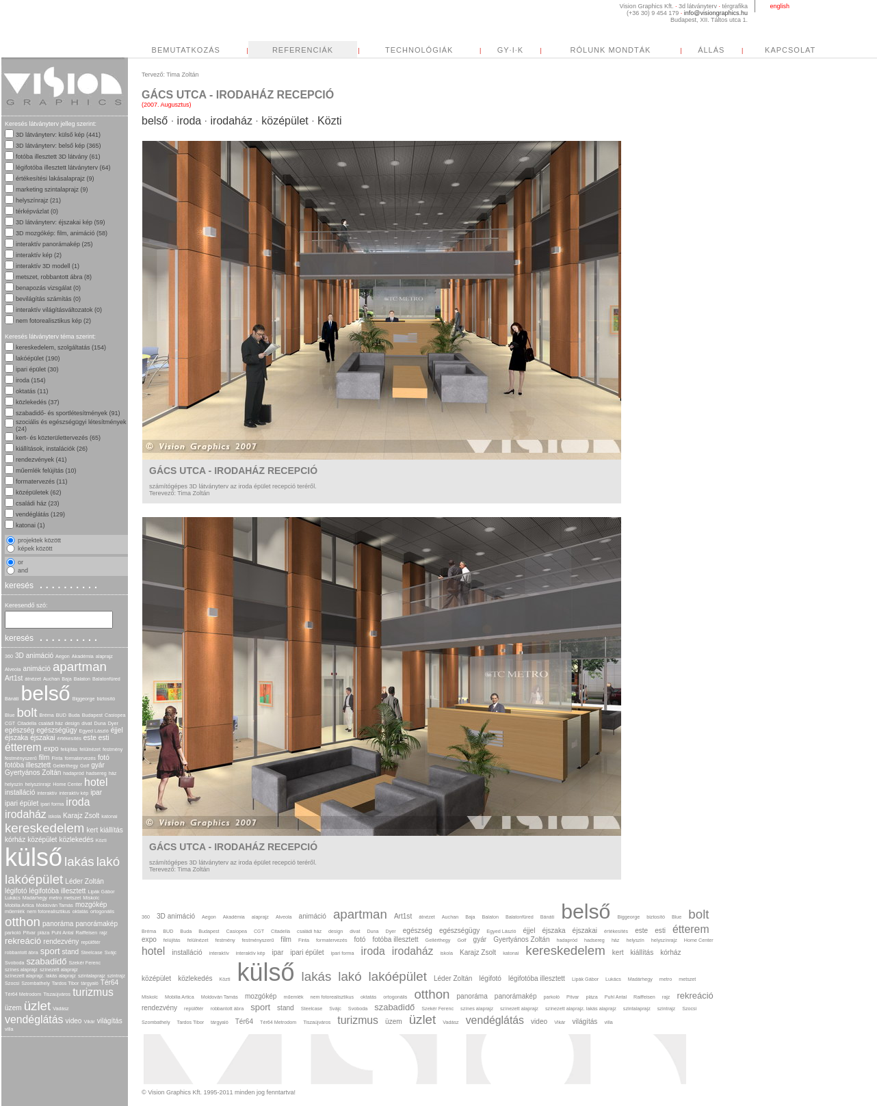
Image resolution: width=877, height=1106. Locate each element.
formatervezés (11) (42, 481)
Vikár (88, 1021)
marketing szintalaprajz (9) (52, 189)
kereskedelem (44, 828)
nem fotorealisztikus (48, 911)
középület (42, 839)
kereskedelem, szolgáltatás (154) (61, 347)
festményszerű (21, 758)
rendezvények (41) (41, 459)
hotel (95, 782)
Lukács (13, 898)
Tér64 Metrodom (23, 994)
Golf (84, 766)
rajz (103, 933)
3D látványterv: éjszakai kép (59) (60, 222)
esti (104, 737)
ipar (96, 792)
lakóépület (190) (38, 358)
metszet (72, 898)
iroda (78, 802)
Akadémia (83, 656)
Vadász (60, 1008)
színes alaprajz (21, 969)
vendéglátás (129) (40, 514)
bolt (26, 712)
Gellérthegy (65, 766)
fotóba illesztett (28, 765)
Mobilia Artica (19, 905)
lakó (108, 861)
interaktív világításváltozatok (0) (59, 309)
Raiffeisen (87, 933)
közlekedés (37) (38, 402)
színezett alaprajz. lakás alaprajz (40, 976)
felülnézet (90, 749)
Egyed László (94, 731)
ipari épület (21, 803)
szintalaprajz (91, 976)
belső (45, 693)
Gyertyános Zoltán (33, 772)
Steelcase (92, 952)
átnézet (33, 679)
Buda (74, 715)
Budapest (92, 715)
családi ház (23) (38, 503)
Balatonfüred (106, 679)
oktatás (80, 911)
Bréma (47, 715)
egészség (19, 730)
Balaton (82, 679)
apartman (80, 666)
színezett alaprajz (59, 969)
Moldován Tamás (54, 905)
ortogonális (102, 911)
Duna (99, 723)
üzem (13, 1008)
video (73, 1021)
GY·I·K (639, 50)
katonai (109, 816)
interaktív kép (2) (39, 255)
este (89, 737)
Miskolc (91, 898)
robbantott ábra (21, 952)
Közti (101, 840)
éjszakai (42, 737)
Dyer (113, 723)
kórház (15, 839)
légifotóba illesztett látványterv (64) (63, 167)
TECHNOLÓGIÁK (547, 50)
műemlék (15, 911)
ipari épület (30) (37, 369)
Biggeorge (84, 699)
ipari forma (52, 804)
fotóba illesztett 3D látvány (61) (58, 156)
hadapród (73, 773)
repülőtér (90, 942)
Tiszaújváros (56, 994)
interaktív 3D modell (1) (47, 266)
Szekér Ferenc (84, 963)
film (44, 757)
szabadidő (46, 961)
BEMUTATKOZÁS (314, 50)
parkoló (13, 933)
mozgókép (91, 904)
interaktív (47, 793)
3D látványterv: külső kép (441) (58, 134)
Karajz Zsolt (81, 815)
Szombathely (35, 983)
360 (9, 656)
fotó (103, 757)
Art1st (14, 678)
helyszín (14, 784)
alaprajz (104, 656)
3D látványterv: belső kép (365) (58, 145)
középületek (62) (39, 492)
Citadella (26, 723)
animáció (37, 668)
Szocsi (12, 983)
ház (113, 773)
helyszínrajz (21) (38, 200)
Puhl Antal (62, 933)
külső (33, 857)
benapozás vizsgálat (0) (48, 288)
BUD (61, 715)
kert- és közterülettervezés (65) (58, 437)
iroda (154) (31, 380)
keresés (53, 584)
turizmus (93, 992)
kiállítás (111, 830)
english (779, 6)
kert (92, 830)
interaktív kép (73, 793)
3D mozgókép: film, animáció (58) (61, 233)
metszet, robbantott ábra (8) (54, 277)
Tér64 (109, 982)
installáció (20, 792)
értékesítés (69, 738)
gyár (98, 765)
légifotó (16, 891)
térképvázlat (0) (37, 211)
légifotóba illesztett (57, 891)
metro (55, 898)
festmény (112, 749)
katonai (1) (30, 525)
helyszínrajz (38, 784)
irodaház (26, 814)
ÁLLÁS (839, 50)
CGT (10, 723)
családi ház (50, 723)
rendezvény (61, 941)
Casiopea (115, 715)
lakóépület (34, 879)
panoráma (57, 923)
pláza (43, 933)
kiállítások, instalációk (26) (52, 448)
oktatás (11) (32, 391)
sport (50, 951)
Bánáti (11, 699)
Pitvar (29, 933)
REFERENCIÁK (431, 50)
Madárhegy (35, 898)
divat (86, 723)
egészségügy (56, 730)
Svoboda (14, 963)
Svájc (111, 952)
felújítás (69, 749)
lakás (79, 861)
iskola (55, 816)
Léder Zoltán (84, 881)
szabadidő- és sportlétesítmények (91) (68, 413)
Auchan (51, 679)
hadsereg (96, 773)
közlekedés (76, 839)
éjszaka (16, 737)
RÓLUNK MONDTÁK (739, 50)
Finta (56, 758)
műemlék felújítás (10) (46, 470)
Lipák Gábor (101, 891)
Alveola (13, 669)
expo (51, 748)
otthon (22, 921)
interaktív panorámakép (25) (54, 244)
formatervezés (80, 758)
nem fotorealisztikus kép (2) (53, 320)
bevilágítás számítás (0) (48, 298)
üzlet (37, 1006)
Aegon (62, 656)
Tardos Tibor (65, 983)
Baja (66, 679)
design (72, 723)
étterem (23, 747)
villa (9, 1029)
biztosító (105, 699)
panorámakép (96, 923)
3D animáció (34, 655)
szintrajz (116, 976)
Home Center (67, 784)
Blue (9, 715)
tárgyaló (90, 983)
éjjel (117, 730)
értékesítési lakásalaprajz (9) (55, 178)
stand (70, 952)
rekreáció (23, 941)
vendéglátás (34, 1019)
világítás (109, 1021)
